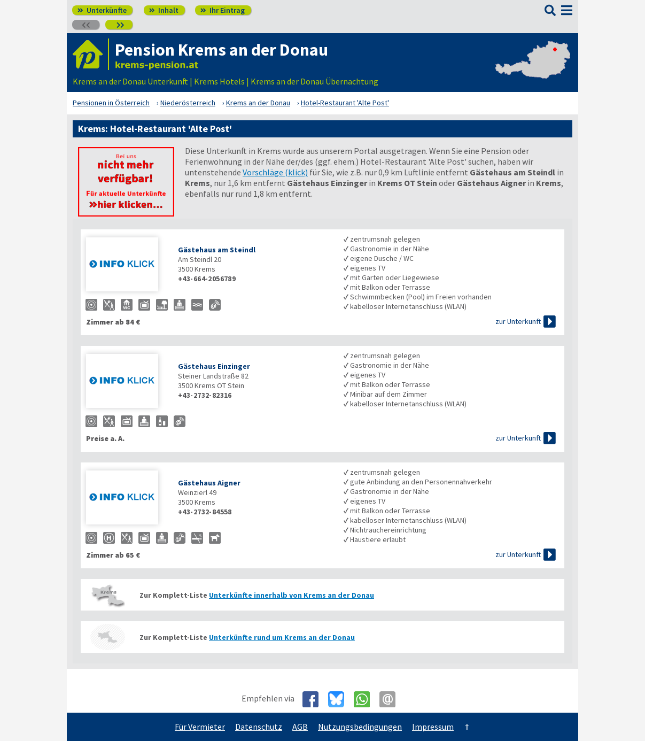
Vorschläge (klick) (275, 172)
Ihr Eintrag (222, 10)
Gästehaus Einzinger (214, 366)
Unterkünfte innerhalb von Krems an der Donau (291, 595)
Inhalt (163, 10)
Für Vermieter (200, 726)
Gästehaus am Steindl (216, 249)
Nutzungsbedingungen (360, 726)
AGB (300, 726)
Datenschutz (258, 726)
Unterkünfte (102, 10)
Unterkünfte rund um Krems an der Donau (282, 637)
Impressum (433, 726)
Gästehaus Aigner (209, 483)
